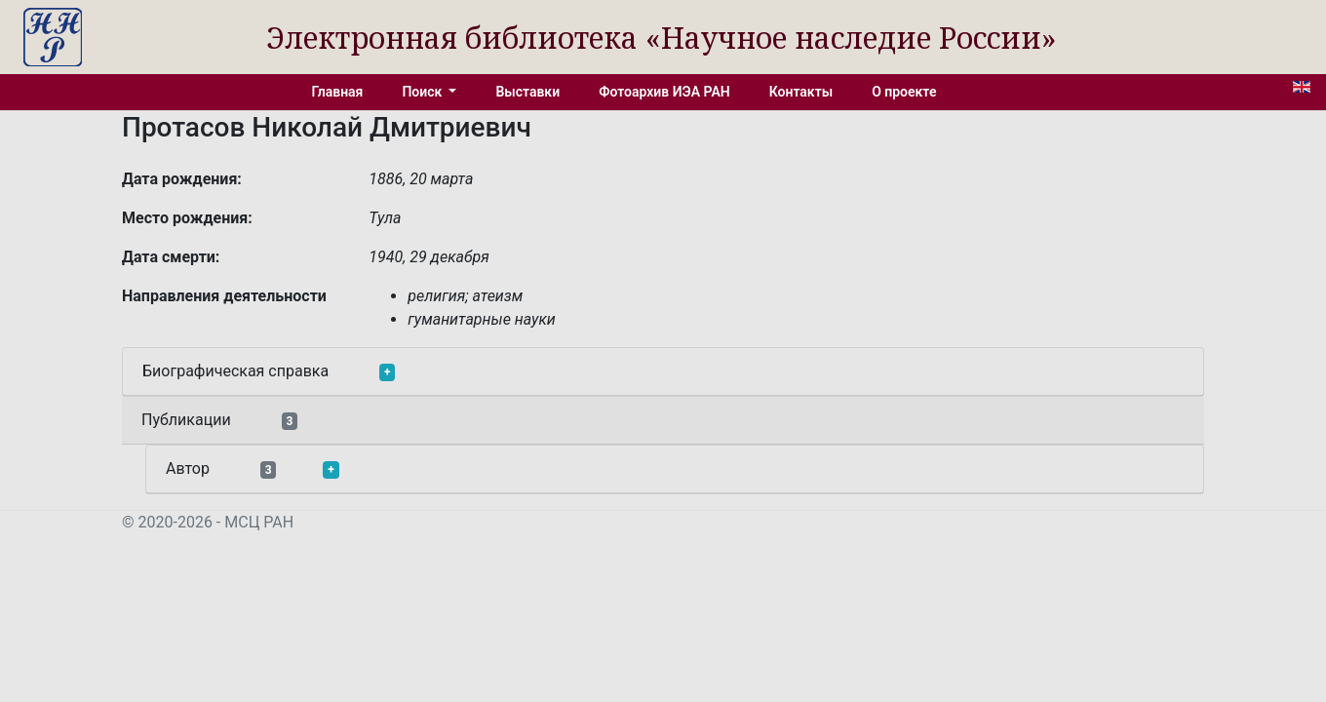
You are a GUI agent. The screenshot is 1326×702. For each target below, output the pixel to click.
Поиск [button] (423, 91)
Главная (338, 91)
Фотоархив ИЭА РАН (664, 91)
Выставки (527, 91)
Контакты (801, 91)
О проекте (904, 91)
